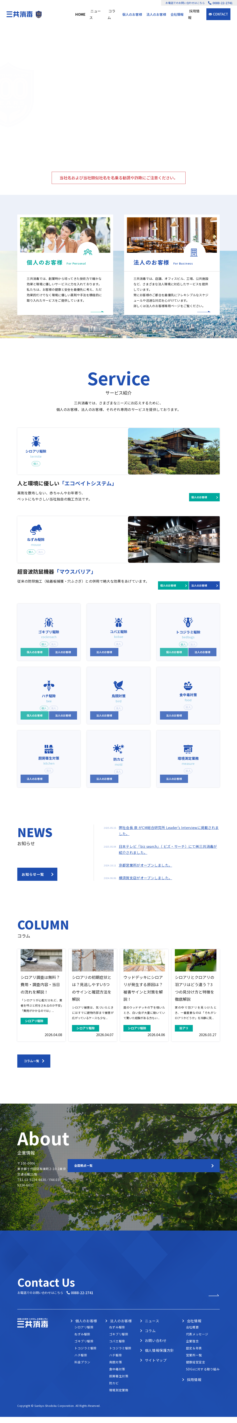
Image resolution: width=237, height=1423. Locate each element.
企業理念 (192, 1351)
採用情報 (195, 14)
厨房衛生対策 (118, 1385)
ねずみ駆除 (82, 1344)
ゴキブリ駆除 (83, 1351)
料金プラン (82, 1371)
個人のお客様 (133, 14)
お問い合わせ (156, 1350)
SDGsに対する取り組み (203, 1378)
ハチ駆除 (80, 1364)
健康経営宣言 (195, 1371)
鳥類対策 (115, 1371)
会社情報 (177, 14)
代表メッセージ (197, 1344)
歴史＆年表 (194, 1357)
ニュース (98, 14)
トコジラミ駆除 (85, 1357)
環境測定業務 (118, 1399)
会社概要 (192, 1337)
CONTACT (220, 14)
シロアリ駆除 (83, 1337)
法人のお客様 (157, 14)
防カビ (114, 1392)
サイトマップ (156, 1369)
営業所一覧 (194, 1364)
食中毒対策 (117, 1378)
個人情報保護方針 (159, 1359)
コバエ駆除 (117, 1351)
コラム (114, 14)
